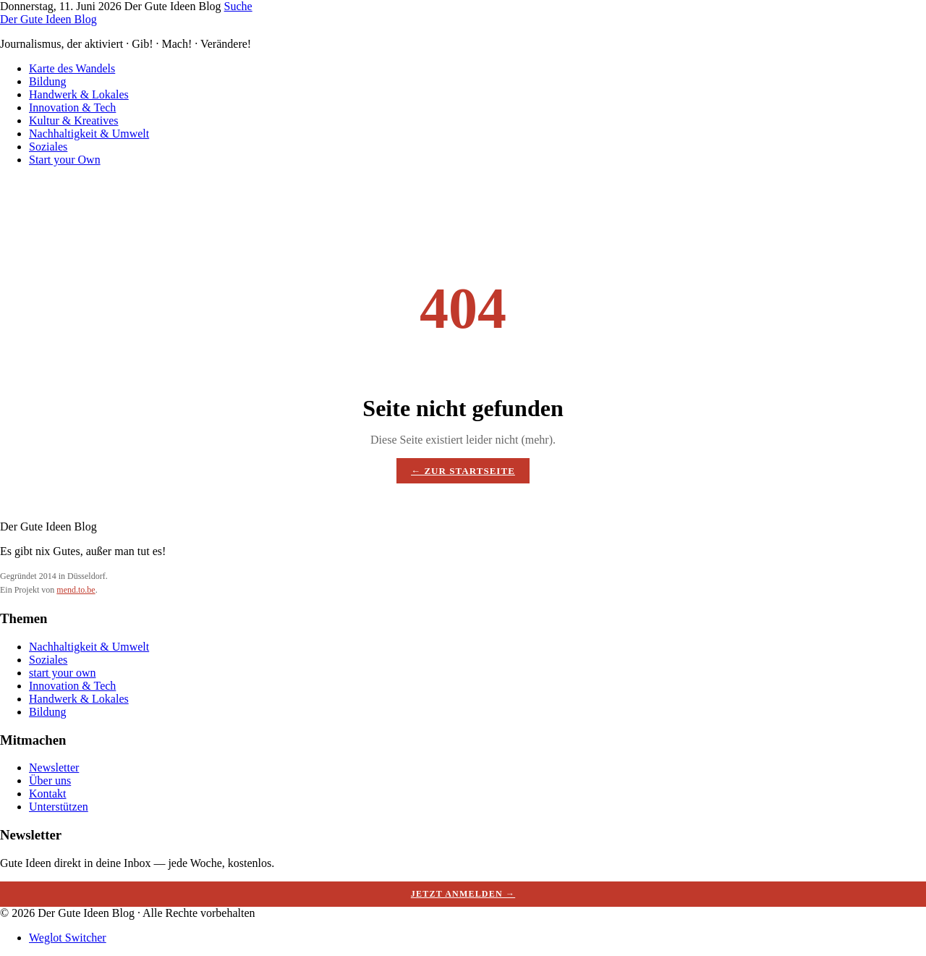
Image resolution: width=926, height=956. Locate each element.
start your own (62, 673)
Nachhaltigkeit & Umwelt (89, 133)
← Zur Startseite (463, 470)
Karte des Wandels (72, 68)
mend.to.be (75, 590)
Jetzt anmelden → (463, 894)
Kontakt (48, 793)
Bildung (48, 81)
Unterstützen (58, 806)
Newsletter (54, 767)
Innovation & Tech (72, 107)
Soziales (48, 146)
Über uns (50, 780)
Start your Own (65, 159)
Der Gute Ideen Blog (48, 19)
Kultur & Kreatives (74, 120)
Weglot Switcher (67, 937)
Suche (238, 6)
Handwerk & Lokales (79, 94)
